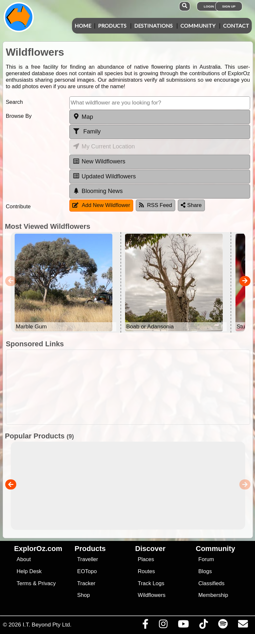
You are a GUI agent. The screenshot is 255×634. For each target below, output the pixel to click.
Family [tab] (87, 131)
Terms (24, 583)
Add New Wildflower (101, 205)
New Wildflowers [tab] (99, 161)
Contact (236, 25)
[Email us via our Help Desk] (242, 625)
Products (112, 25)
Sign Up (228, 6)
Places (146, 559)
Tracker (86, 583)
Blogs (205, 571)
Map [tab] (83, 116)
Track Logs (151, 583)
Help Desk (29, 571)
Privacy (47, 583)
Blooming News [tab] (98, 191)
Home (83, 25)
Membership (213, 595)
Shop (83, 595)
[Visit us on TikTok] (203, 625)
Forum (206, 559)
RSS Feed (155, 205)
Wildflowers (151, 595)
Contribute (18, 206)
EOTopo (87, 571)
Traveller (87, 559)
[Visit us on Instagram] (163, 625)
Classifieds (211, 583)
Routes (146, 571)
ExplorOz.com (38, 548)
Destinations (153, 25)
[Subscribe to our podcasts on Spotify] (223, 625)
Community (197, 25)
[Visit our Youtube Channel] (183, 625)
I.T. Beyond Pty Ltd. (46, 624)
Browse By (19, 116)
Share (191, 205)
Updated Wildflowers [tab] (104, 176)
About (24, 559)
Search (14, 102)
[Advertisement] (131, 387)
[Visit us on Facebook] (145, 625)
